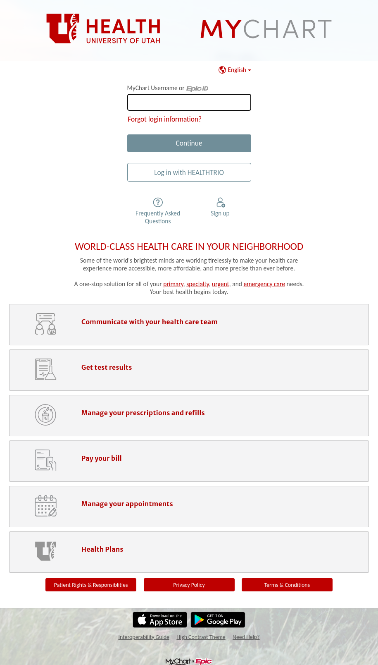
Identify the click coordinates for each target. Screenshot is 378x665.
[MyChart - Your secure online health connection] (189, 29)
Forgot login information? (165, 119)
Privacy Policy (189, 584)
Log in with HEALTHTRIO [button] (189, 172)
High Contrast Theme (200, 637)
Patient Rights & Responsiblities (91, 584)
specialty (197, 284)
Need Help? (246, 637)
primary (173, 284)
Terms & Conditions (287, 584)
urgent (220, 284)
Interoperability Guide (143, 637)
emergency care (264, 284)
